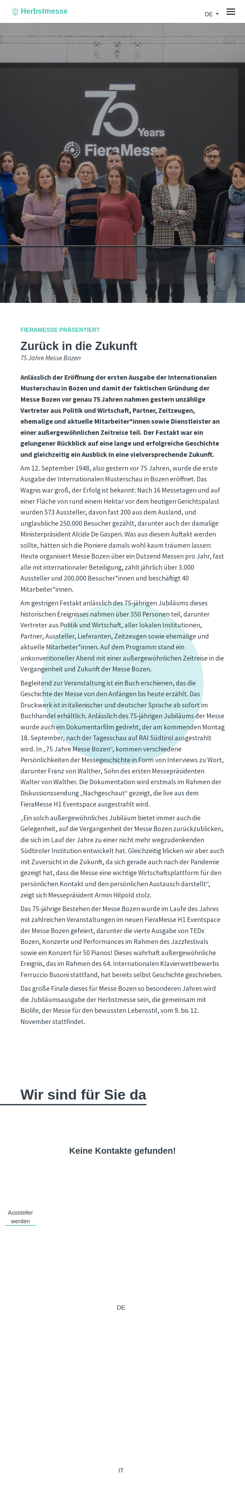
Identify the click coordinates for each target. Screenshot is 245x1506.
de (209, 14)
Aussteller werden (20, 1217)
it (121, 1470)
